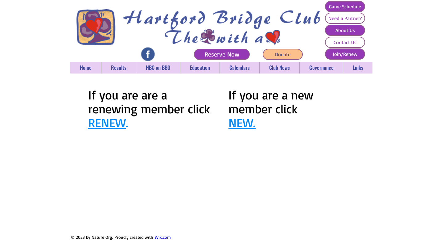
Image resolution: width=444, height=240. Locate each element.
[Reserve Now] (222, 54)
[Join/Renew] (345, 54)
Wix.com (163, 237)
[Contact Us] (345, 42)
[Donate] (283, 54)
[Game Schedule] (345, 6)
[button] (118, 68)
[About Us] (345, 30)
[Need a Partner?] (345, 18)
